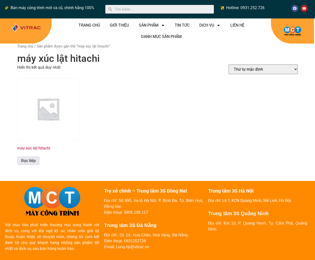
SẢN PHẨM (152, 25)
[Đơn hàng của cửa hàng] (263, 69)
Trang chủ (25, 46)
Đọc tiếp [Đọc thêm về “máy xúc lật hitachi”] (28, 160)
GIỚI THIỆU (119, 25)
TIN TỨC (182, 25)
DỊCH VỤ (209, 25)
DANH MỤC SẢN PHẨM (161, 36)
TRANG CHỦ (89, 25)
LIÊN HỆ (237, 25)
